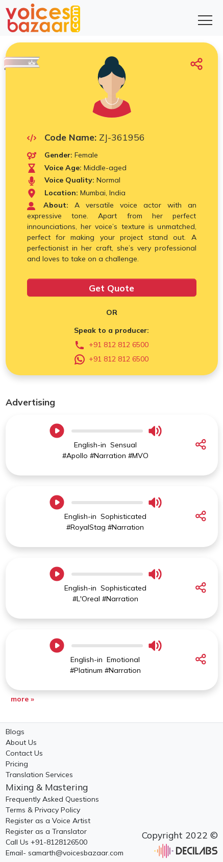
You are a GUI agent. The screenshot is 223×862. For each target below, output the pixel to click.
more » (22, 699)
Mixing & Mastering (47, 786)
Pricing (17, 763)
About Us (21, 742)
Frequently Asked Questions (52, 799)
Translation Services (39, 774)
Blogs (15, 731)
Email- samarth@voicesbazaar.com (64, 852)
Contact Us (24, 753)
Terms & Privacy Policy (43, 809)
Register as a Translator (46, 831)
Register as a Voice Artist (48, 820)
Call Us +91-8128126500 (46, 842)
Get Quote (111, 287)
